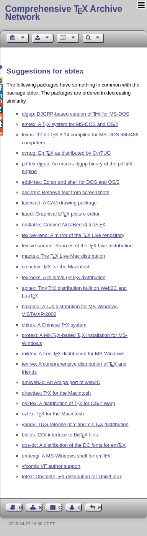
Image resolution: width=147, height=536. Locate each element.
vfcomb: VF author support (51, 466)
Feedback (100, 507)
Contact (60, 507)
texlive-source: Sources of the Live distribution (77, 245)
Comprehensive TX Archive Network (63, 13)
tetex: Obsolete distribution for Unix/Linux (72, 476)
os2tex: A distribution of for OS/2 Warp (68, 403)
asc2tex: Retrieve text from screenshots (65, 192)
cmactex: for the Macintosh (56, 267)
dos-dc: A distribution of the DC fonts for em (74, 445)
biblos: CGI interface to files (60, 435)
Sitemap (40, 507)
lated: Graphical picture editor (61, 214)
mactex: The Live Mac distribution (63, 256)
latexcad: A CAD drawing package (59, 203)
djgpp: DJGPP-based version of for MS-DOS (75, 114)
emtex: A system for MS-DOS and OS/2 (70, 124)
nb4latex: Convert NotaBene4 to (63, 224)
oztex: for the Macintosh (53, 414)
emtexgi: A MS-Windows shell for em (66, 456)
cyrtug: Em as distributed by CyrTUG (66, 153)
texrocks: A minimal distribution (64, 277)
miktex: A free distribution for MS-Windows (73, 353)
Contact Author (80, 507)
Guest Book (21, 507)
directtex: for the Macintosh (56, 393)
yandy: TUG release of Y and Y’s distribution (75, 424)
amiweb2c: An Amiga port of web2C (61, 382)
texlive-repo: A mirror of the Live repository (73, 235)
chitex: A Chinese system (54, 325)
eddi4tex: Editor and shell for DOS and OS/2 (70, 182)
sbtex (33, 93)
